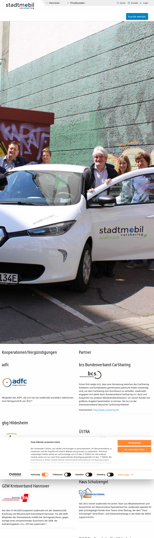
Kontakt (134, 3)
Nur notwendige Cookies (134, 508)
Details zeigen (123, 533)
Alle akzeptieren (134, 501)
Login (145, 3)
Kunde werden (137, 16)
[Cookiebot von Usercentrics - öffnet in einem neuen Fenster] (15, 533)
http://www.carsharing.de (106, 409)
